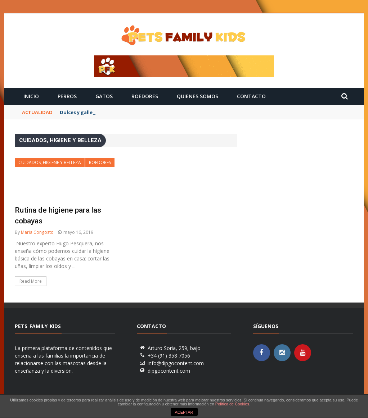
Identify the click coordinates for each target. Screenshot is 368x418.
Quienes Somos (197, 96)
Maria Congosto (37, 232)
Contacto (251, 96)
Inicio (31, 96)
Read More (30, 281)
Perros (67, 96)
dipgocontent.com (169, 370)
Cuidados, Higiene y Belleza (49, 162)
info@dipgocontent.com (176, 363)
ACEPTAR (184, 412)
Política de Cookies (232, 404)
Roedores (144, 96)
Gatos (104, 96)
